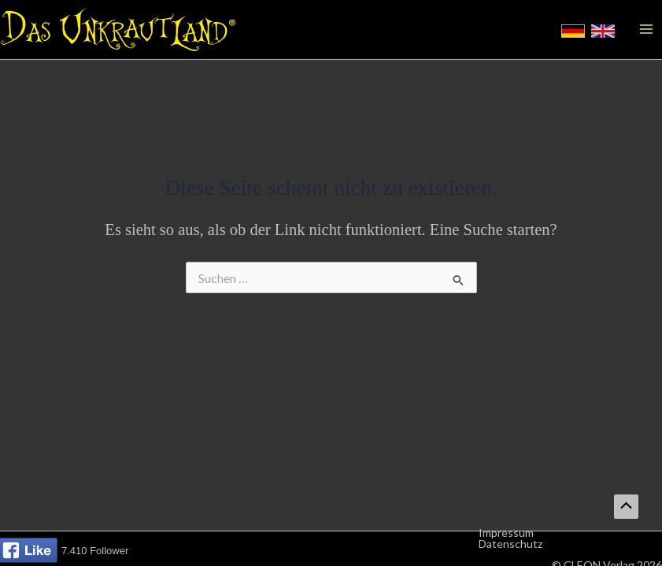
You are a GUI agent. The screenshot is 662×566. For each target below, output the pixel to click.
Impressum (506, 532)
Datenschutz (510, 543)
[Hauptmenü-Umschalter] (647, 29)
